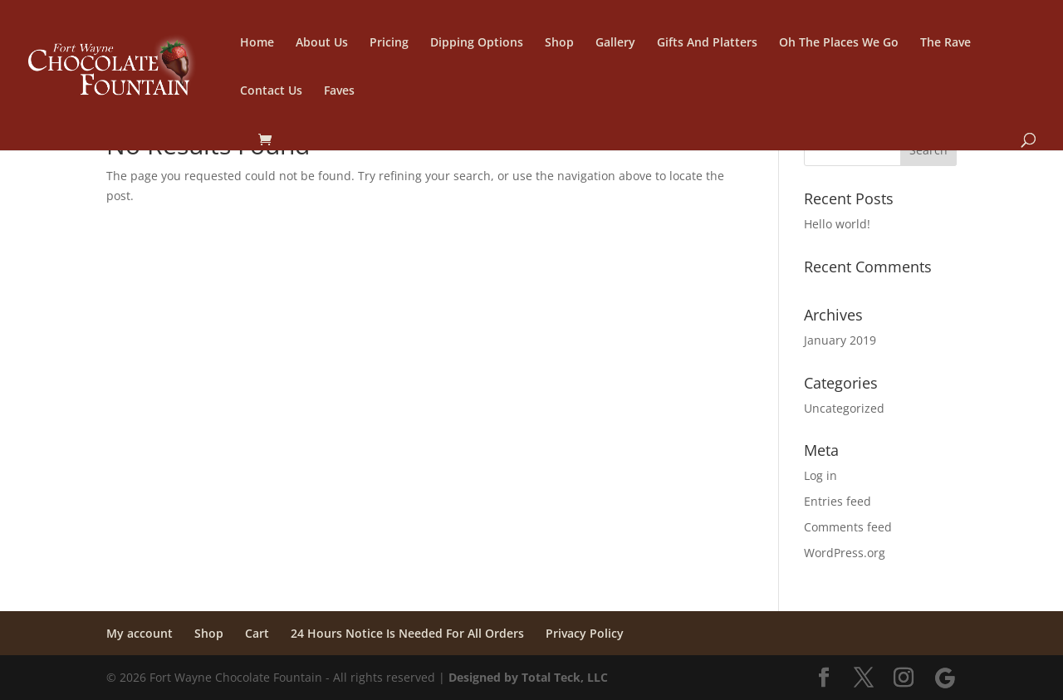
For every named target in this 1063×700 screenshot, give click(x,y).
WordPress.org (844, 552)
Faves (339, 91)
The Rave (945, 43)
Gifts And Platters (707, 43)
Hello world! (837, 224)
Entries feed (837, 501)
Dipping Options (476, 43)
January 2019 (840, 340)
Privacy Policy (585, 633)
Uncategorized (844, 408)
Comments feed (848, 527)
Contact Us (271, 91)
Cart (257, 633)
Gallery (615, 43)
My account (139, 633)
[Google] (945, 678)
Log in (820, 475)
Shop (559, 43)
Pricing (389, 43)
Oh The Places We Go (839, 43)
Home (257, 43)
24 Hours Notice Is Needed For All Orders (407, 633)
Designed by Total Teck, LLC (528, 677)
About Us (322, 43)
